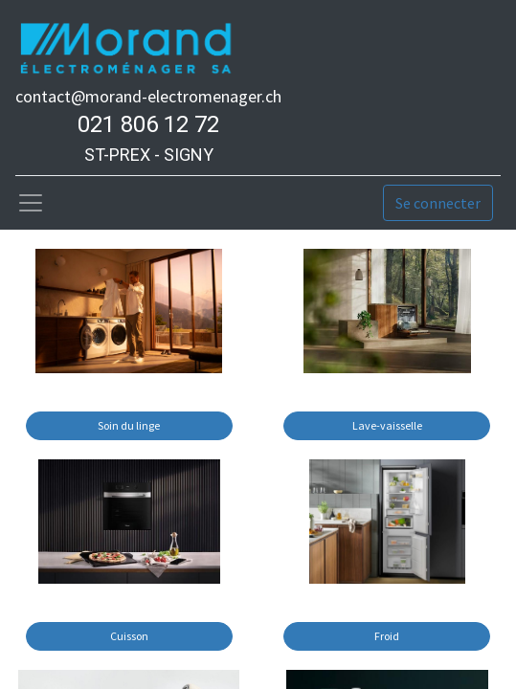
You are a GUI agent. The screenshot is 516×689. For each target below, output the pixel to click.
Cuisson (129, 636)
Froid (386, 636)
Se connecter (438, 202)
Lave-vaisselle (387, 425)
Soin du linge (129, 425)
